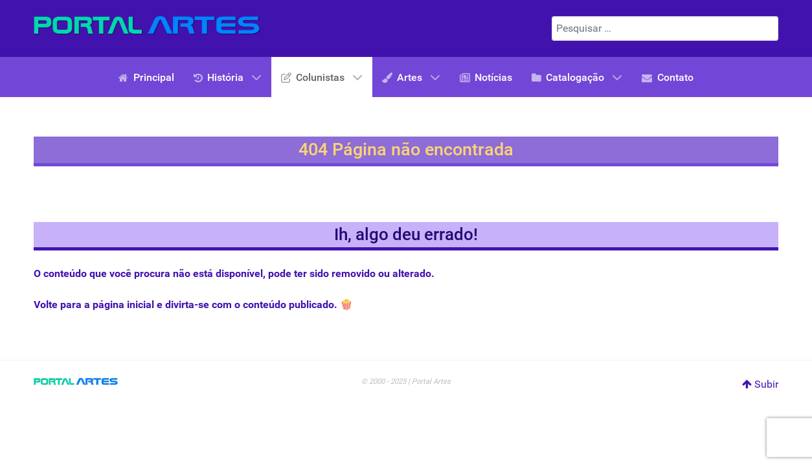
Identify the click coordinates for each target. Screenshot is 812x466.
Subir (760, 384)
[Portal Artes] (147, 25)
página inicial (123, 304)
